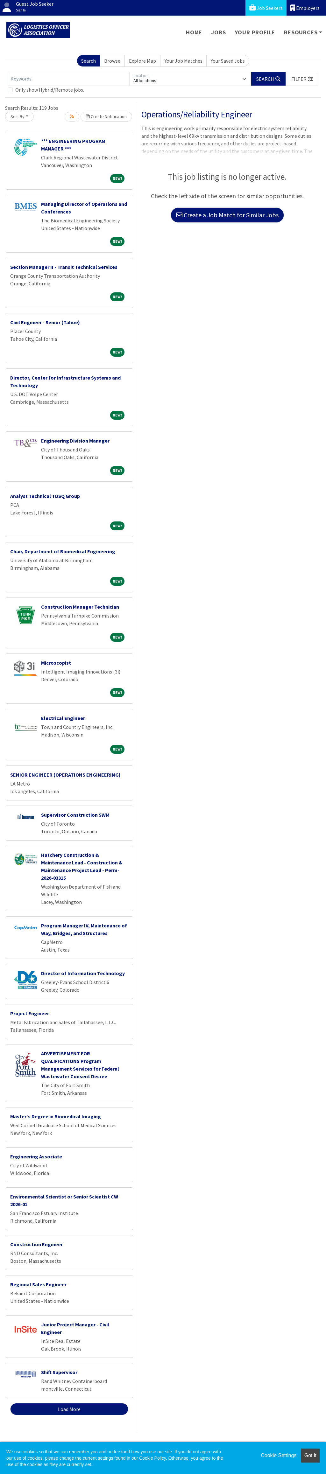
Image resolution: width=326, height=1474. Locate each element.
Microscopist (56, 663)
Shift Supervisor (59, 1372)
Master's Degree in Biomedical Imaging (55, 1116)
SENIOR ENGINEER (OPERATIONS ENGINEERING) (65, 775)
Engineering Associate (36, 1156)
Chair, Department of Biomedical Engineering (62, 551)
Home (194, 32)
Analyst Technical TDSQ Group (45, 496)
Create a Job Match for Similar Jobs (227, 215)
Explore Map (142, 61)
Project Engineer (29, 1013)
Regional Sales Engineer (38, 1284)
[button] (302, 79)
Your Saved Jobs (228, 61)
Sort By (18, 116)
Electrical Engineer (63, 718)
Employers (305, 8)
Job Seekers (266, 8)
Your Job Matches (183, 61)
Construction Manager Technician (80, 607)
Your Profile (255, 32)
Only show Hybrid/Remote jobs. (49, 90)
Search (88, 61)
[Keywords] (68, 79)
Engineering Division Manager (75, 440)
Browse (112, 61)
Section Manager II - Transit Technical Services (63, 267)
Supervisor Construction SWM (75, 815)
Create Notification (106, 116)
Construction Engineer (36, 1244)
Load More (69, 1409)
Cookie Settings (278, 1455)
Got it (310, 1455)
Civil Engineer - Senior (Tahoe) (45, 322)
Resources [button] (300, 32)
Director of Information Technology (83, 973)
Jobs (218, 32)
